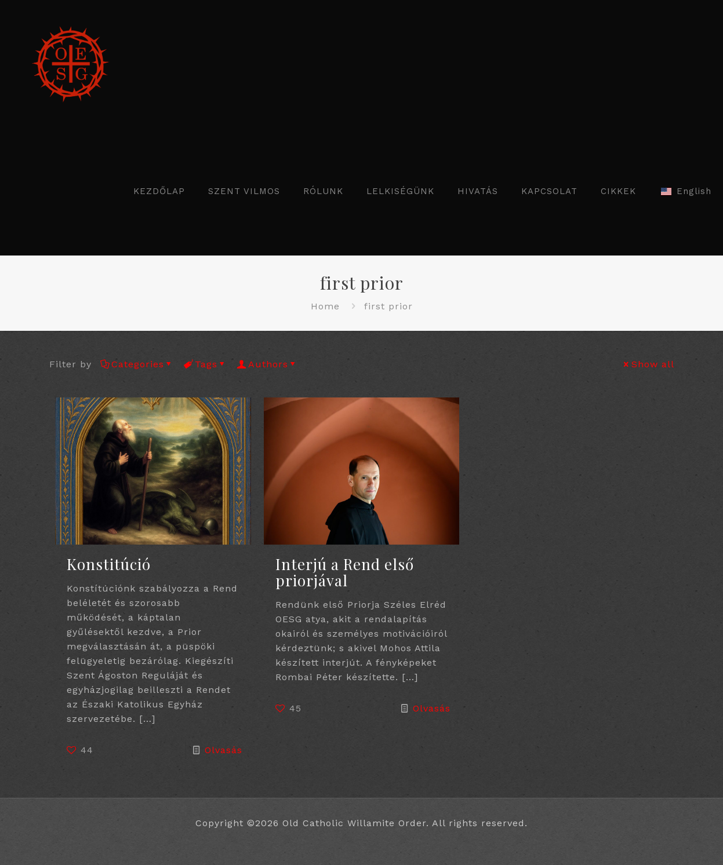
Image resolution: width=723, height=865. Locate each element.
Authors (267, 364)
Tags (205, 364)
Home (325, 306)
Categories (136, 364)
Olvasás (223, 749)
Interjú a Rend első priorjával (344, 572)
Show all (648, 364)
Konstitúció (109, 564)
